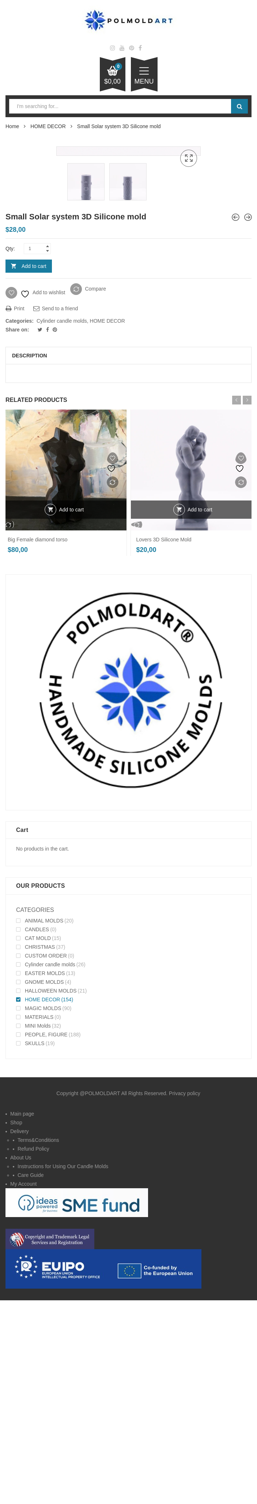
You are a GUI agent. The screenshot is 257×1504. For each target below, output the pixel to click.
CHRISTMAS (40, 1153)
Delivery (19, 1337)
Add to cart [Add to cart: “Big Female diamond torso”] (71, 716)
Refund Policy (33, 1355)
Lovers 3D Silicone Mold (164, 746)
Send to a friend (55, 515)
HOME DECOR (47, 126)
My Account (23, 1390)
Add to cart (34, 472)
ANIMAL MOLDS (44, 1127)
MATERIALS (39, 1223)
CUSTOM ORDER (46, 1162)
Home (12, 126)
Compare (95, 495)
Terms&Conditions (38, 1346)
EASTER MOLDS (45, 1179)
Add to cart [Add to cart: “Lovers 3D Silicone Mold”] (200, 716)
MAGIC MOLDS (43, 1214)
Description (29, 562)
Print (14, 515)
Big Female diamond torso (37, 746)
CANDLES (37, 1136)
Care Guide (31, 1381)
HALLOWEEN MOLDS (51, 1197)
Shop (16, 1329)
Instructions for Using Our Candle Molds (63, 1373)
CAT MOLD (38, 1144)
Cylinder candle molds (62, 527)
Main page (22, 1320)
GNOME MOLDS (44, 1188)
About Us (20, 1364)
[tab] (128, 562)
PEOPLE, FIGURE (46, 1241)
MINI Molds (38, 1232)
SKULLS (35, 1249)
